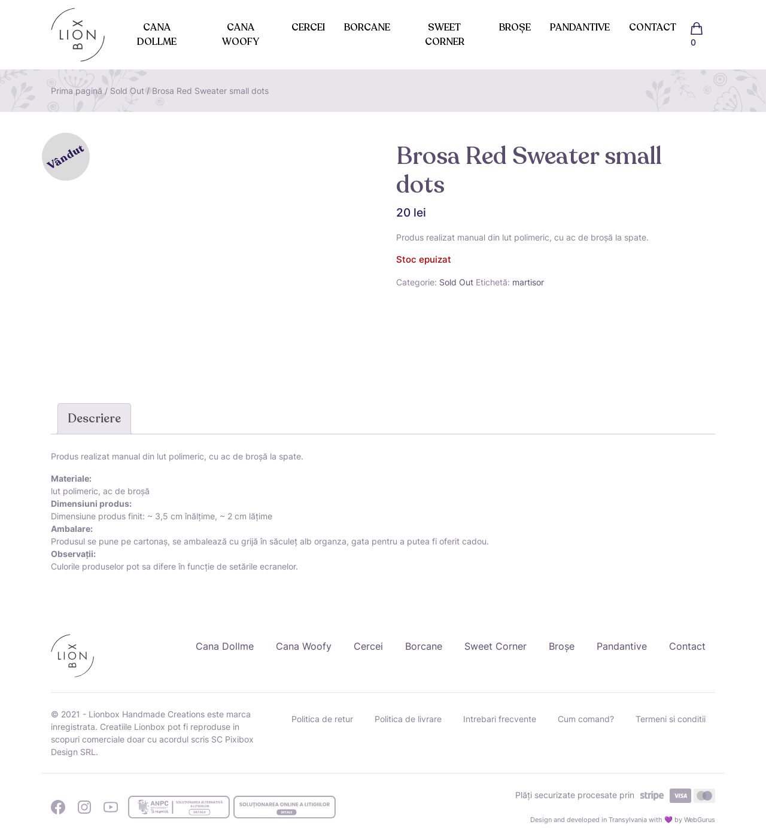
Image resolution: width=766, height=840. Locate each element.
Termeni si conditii (671, 719)
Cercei (308, 27)
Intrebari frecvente (499, 719)
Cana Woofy (240, 34)
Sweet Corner (444, 34)
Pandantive (580, 27)
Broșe (515, 27)
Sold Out (127, 91)
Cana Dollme (157, 34)
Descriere (94, 418)
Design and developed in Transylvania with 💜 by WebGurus (622, 819)
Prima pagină (76, 91)
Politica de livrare (408, 719)
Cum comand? (586, 719)
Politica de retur (322, 719)
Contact (652, 27)
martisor (528, 282)
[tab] (94, 418)
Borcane (367, 27)
